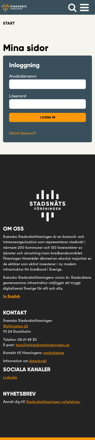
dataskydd (37, 361)
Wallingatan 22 (15, 326)
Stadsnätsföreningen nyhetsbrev (53, 402)
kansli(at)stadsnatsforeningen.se (42, 345)
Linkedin (10, 377)
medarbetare (53, 353)
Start (9, 23)
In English (11, 296)
